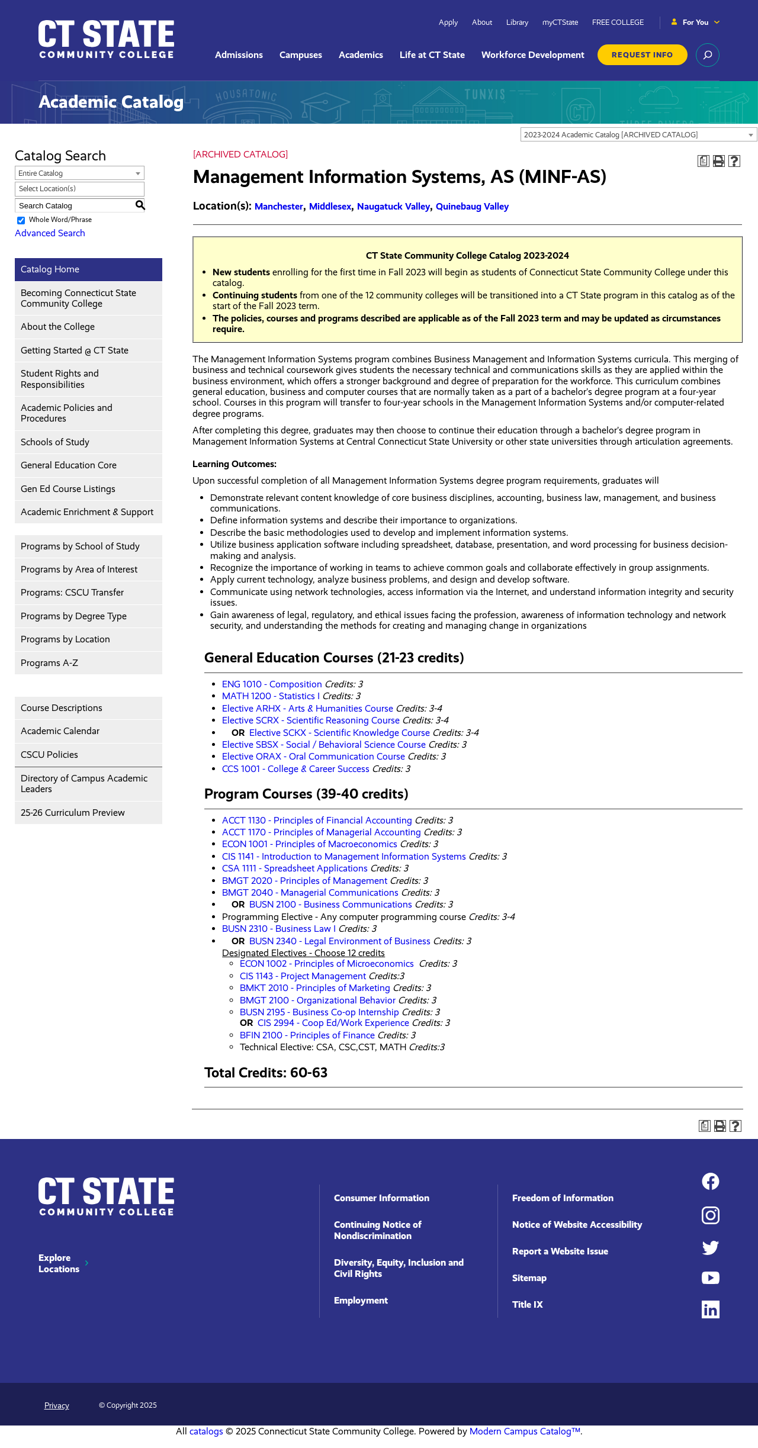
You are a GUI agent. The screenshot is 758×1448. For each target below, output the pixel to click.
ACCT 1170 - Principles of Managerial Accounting (321, 832)
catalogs (206, 1431)
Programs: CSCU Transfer (72, 592)
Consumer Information (381, 1198)
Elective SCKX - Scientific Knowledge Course (339, 732)
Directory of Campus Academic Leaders (84, 783)
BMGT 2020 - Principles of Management (304, 880)
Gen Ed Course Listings (68, 488)
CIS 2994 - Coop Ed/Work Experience (332, 1022)
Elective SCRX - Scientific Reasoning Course (311, 720)
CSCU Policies (49, 754)
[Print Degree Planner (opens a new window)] (703, 161)
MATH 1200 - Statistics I (271, 696)
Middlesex (330, 206)
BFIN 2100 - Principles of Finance (307, 1035)
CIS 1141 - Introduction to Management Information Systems (344, 856)
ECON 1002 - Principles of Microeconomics (328, 963)
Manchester (279, 206)
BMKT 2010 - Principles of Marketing (315, 987)
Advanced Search (50, 233)
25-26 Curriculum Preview (73, 812)
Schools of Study (55, 442)
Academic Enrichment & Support (87, 511)
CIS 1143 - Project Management (303, 976)
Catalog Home (50, 269)
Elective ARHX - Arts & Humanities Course (307, 708)
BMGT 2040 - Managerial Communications (310, 892)
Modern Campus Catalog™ (525, 1431)
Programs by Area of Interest (79, 569)
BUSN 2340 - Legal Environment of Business (340, 941)
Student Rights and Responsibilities (60, 379)
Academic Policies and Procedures (67, 413)
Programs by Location (65, 639)
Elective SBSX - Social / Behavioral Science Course (324, 744)
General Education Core (69, 465)
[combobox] (639, 134)
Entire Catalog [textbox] (40, 173)
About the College (58, 326)
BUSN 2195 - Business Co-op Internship (319, 1012)
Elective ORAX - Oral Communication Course (313, 756)
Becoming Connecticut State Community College (78, 298)
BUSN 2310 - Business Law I (279, 928)
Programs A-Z (49, 662)
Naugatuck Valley (393, 206)
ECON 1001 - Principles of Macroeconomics (309, 844)
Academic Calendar (60, 730)
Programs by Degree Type (74, 616)
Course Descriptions (61, 707)
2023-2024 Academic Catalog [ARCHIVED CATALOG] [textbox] (611, 134)
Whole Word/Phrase (60, 219)
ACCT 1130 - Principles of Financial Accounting (317, 820)
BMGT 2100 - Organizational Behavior (318, 1000)
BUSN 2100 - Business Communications (330, 904)
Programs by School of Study (80, 546)
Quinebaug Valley (472, 206)
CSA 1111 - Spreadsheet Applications (295, 868)
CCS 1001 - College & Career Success (296, 768)
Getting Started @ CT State (75, 350)
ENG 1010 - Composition (272, 684)
